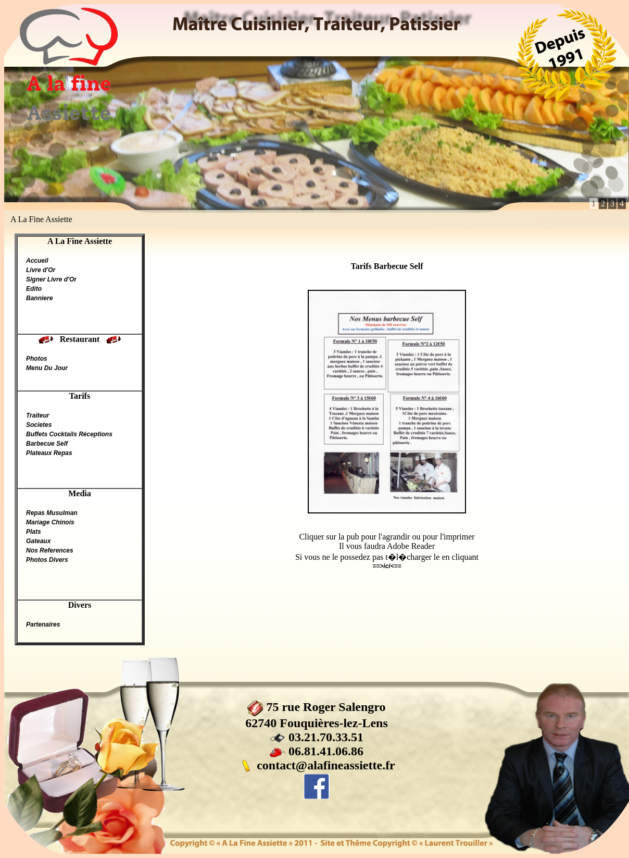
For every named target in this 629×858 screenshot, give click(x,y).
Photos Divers (47, 559)
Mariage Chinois (50, 522)
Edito (34, 288)
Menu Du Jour (47, 368)
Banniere (39, 298)
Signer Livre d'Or (51, 279)
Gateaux (38, 541)
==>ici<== (386, 566)
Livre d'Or (40, 270)
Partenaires (43, 624)
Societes (39, 424)
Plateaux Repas (49, 453)
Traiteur (37, 415)
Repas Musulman (52, 513)
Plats (33, 531)
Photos (36, 358)
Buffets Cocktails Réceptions (69, 434)
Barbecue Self (47, 443)
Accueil (37, 260)
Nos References (49, 550)
